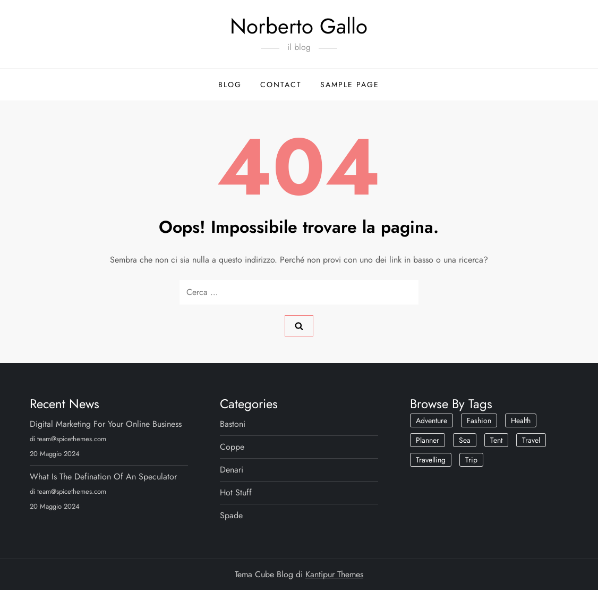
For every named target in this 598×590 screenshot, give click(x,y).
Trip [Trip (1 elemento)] (471, 459)
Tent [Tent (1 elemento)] (496, 440)
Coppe (232, 447)
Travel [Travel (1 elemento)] (531, 440)
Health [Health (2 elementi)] (521, 420)
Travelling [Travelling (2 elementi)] (431, 459)
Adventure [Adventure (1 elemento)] (431, 420)
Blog (230, 84)
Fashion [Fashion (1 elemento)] (479, 420)
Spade (231, 515)
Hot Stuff (236, 492)
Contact (281, 84)
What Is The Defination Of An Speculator (103, 476)
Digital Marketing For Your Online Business (106, 424)
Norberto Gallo (299, 26)
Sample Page (349, 84)
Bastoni (232, 424)
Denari (231, 469)
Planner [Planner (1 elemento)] (427, 440)
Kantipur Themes (334, 574)
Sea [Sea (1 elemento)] (465, 440)
